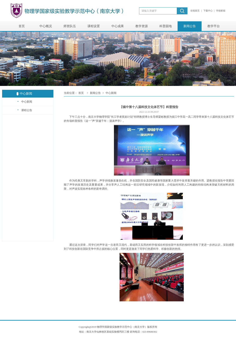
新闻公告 (189, 26)
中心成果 (117, 26)
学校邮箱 (220, 10)
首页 (22, 26)
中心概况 (45, 26)
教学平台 (213, 26)
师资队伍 (69, 26)
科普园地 (165, 26)
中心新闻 (25, 101)
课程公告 (25, 110)
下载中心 (208, 10)
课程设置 (93, 26)
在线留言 (195, 10)
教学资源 (141, 26)
